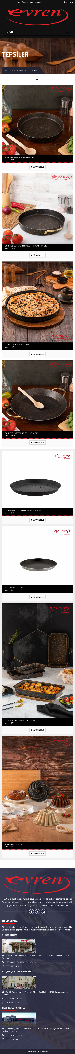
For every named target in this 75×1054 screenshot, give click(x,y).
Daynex (45, 1051)
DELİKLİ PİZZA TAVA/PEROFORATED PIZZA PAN (23, 510)
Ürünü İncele (37, 167)
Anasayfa (9, 70)
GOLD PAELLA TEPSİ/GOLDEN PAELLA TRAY (22, 433)
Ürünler (20, 70)
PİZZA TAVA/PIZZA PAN (14, 587)
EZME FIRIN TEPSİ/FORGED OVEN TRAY (20, 157)
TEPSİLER (33, 70)
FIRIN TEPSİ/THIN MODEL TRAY (17, 345)
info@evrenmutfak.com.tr (31, 2)
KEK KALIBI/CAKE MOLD (14, 844)
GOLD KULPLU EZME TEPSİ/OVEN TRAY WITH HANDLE (26, 246)
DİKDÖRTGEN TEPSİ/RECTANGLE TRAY (20, 720)
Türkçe (68, 2)
